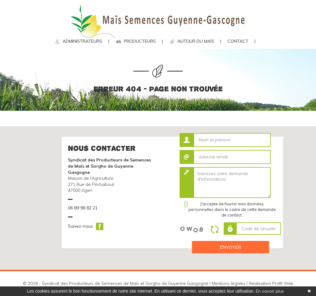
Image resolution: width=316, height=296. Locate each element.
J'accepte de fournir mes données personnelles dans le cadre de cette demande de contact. (232, 209)
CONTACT (237, 41)
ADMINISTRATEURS (82, 41)
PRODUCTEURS (140, 41)
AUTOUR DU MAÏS (195, 41)
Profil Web (282, 283)
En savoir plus (270, 291)
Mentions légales (228, 283)
